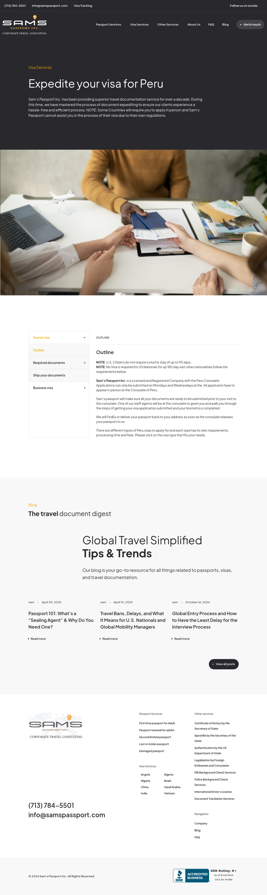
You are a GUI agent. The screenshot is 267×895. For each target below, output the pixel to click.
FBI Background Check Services (215, 772)
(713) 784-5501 (51, 805)
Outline (38, 350)
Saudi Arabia (172, 787)
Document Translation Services (214, 798)
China (144, 787)
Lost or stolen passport (154, 744)
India (144, 793)
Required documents (49, 363)
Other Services (168, 24)
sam (31, 602)
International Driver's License (213, 791)
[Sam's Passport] (24, 24)
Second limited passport (155, 737)
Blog (225, 24)
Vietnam (169, 793)
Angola (145, 774)
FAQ (211, 24)
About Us (194, 24)
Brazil (167, 781)
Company (200, 823)
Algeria (168, 774)
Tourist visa (41, 337)
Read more (38, 638)
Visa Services (139, 24)
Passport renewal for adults (156, 730)
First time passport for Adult (157, 723)
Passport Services (108, 24)
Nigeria (145, 781)
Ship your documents (49, 375)
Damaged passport (151, 751)
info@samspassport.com (67, 815)
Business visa (43, 388)
